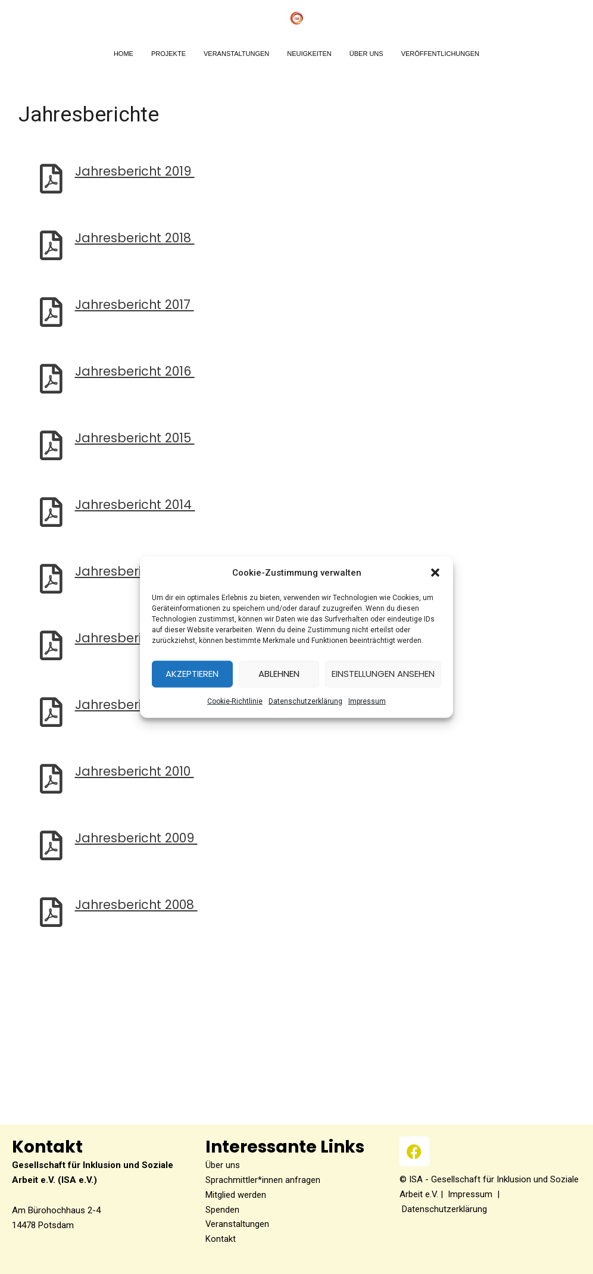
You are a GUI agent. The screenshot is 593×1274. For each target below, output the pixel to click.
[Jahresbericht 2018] (51, 245)
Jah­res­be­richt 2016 (136, 371)
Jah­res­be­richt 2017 (135, 304)
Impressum (470, 1194)
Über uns (222, 1165)
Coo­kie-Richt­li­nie (235, 701)
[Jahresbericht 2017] (51, 312)
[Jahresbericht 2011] (51, 712)
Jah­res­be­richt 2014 (136, 504)
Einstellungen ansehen (383, 673)
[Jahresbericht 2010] (51, 779)
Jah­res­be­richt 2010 (135, 771)
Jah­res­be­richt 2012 (135, 638)
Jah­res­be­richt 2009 (137, 838)
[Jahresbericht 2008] (51, 912)
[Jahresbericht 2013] (51, 579)
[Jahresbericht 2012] (51, 645)
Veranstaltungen (237, 1224)
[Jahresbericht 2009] (51, 845)
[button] (435, 573)
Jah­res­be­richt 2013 (135, 571)
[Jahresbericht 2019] (51, 178)
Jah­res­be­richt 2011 (134, 704)
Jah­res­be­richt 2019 (135, 171)
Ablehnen (278, 673)
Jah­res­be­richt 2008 (137, 904)
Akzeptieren (192, 673)
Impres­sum (367, 701)
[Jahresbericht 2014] (51, 512)
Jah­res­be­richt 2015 (135, 437)
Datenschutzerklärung (305, 701)
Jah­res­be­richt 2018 (135, 237)
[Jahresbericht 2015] (51, 445)
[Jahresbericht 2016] (51, 379)
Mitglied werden (235, 1194)
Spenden (222, 1209)
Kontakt (220, 1239)
